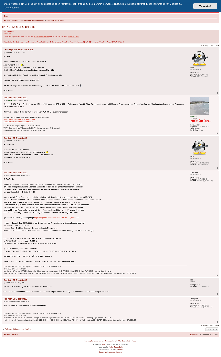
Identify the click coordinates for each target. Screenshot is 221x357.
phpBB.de (120, 349)
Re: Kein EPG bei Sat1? (15, 97)
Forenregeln (8, 33)
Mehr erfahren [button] (12, 7)
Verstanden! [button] (205, 6)
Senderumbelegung (19, 119)
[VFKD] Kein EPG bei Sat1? (19, 26)
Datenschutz (126, 341)
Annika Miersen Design (116, 347)
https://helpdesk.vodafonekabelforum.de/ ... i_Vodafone (56, 218)
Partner (134, 341)
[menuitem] (6, 16)
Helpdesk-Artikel (73, 37)
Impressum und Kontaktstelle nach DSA (107, 341)
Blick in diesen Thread (41, 37)
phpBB (103, 344)
